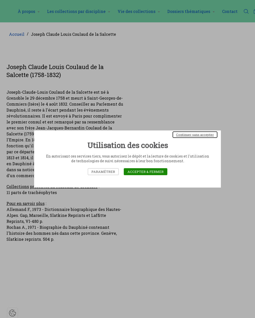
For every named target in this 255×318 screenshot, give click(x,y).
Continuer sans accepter (195, 134)
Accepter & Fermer (146, 171)
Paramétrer (103, 171)
